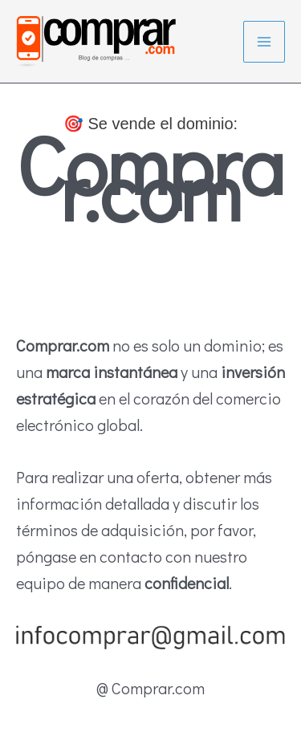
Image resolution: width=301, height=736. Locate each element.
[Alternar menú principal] (264, 42)
